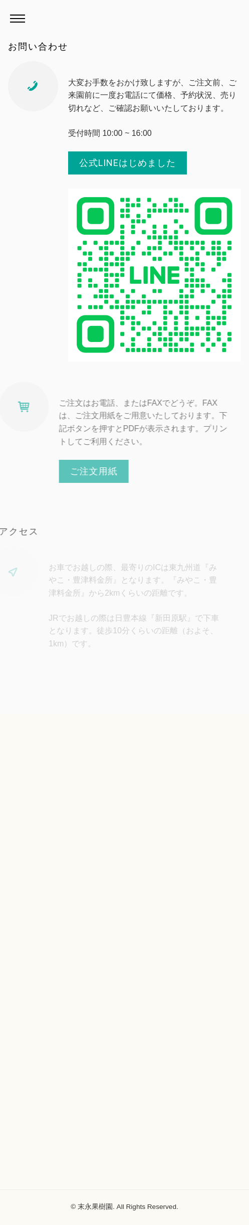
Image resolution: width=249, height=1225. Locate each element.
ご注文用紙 (85, 471)
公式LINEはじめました (127, 162)
